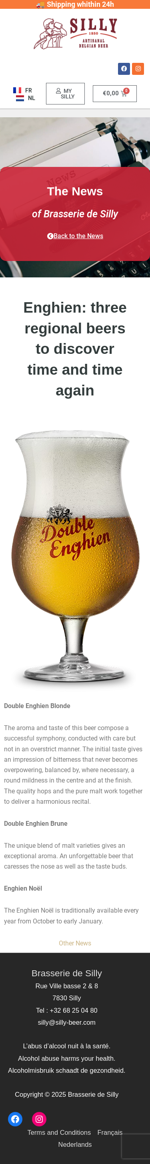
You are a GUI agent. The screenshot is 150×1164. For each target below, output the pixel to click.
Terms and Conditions (59, 1132)
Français (110, 1132)
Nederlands (75, 1144)
